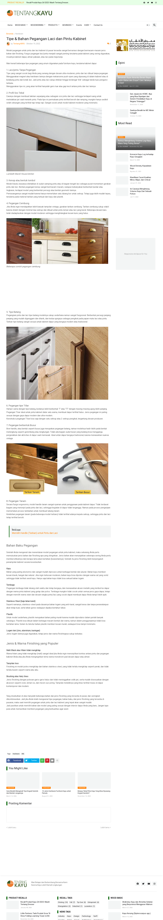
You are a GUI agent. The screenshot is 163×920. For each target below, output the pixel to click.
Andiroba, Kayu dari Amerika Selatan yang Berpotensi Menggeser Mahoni (137, 903)
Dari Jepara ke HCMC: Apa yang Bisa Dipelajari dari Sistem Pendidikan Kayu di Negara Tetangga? (141, 98)
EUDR (86, 25)
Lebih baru (12, 827)
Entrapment (93, 902)
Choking (63, 902)
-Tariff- (95, 916)
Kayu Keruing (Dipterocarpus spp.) (136, 913)
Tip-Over (81, 902)
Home (10, 25)
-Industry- (61, 916)
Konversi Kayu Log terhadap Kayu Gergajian (141, 155)
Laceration (89, 906)
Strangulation (64, 906)
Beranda (9, 34)
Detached (77, 906)
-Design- (76, 916)
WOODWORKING (37, 25)
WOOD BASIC (20, 25)
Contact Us (98, 25)
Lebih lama (105, 827)
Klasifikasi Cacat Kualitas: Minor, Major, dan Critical (140, 178)
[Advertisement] (110, 12)
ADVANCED (67, 25)
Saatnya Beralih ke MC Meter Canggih (142, 111)
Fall (72, 902)
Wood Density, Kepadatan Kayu (140, 167)
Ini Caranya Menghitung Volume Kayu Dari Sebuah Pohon (141, 191)
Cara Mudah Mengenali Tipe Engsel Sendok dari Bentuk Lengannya (22, 792)
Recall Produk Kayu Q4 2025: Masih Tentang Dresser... (47, 3)
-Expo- (69, 916)
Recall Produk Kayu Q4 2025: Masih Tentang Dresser (35, 903)
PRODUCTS (53, 25)
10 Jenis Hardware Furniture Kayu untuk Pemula (56, 792)
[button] (148, 25)
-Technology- (86, 916)
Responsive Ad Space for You (135, 254)
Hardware (19, 34)
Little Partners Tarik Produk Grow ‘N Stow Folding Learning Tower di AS (35, 914)
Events (79, 25)
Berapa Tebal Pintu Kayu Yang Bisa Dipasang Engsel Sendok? (94, 792)
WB (23, 754)
